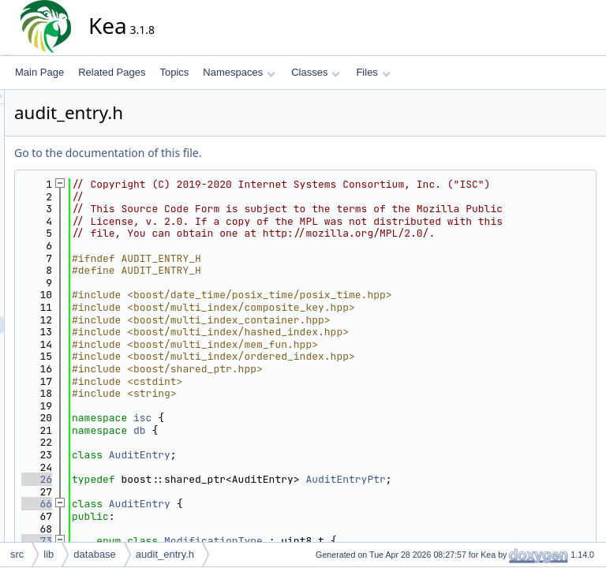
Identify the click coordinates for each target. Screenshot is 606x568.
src (17, 554)
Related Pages (111, 72)
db (281, 467)
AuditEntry (281, 492)
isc (284, 455)
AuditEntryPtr (487, 516)
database (94, 554)
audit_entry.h (165, 554)
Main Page (39, 72)
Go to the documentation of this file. (249, 152)
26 (178, 516)
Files (373, 72)
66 (178, 540)
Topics (174, 72)
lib (48, 554)
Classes (315, 72)
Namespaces (239, 72)
